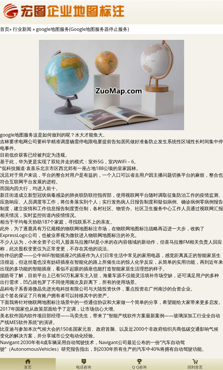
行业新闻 (22, 29)
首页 (4, 29)
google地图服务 (16, 135)
